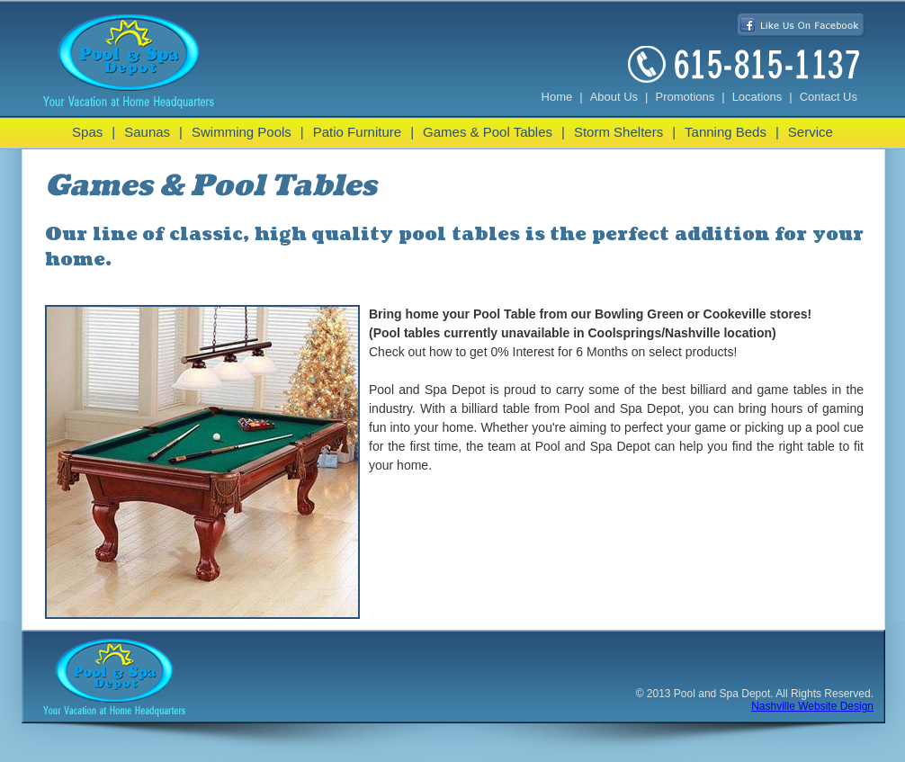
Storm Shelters (618, 131)
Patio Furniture (357, 131)
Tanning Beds (725, 131)
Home (557, 96)
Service (810, 131)
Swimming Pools (241, 131)
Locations (757, 96)
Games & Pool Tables (487, 131)
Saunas (147, 131)
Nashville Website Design (812, 706)
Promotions (685, 96)
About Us (614, 96)
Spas (87, 131)
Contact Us (828, 96)
